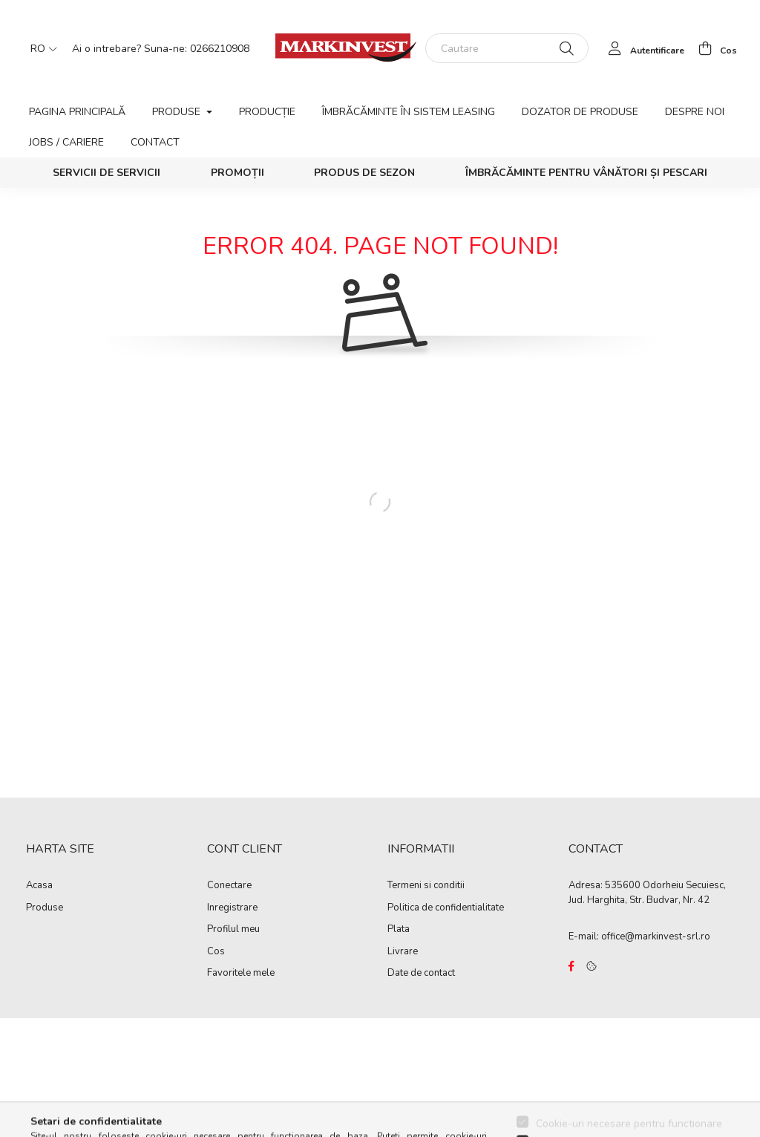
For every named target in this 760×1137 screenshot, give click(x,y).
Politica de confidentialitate (445, 908)
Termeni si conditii (426, 886)
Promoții (237, 173)
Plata (398, 930)
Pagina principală (77, 112)
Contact (155, 142)
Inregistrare (232, 908)
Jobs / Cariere (66, 142)
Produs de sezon (364, 173)
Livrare (402, 952)
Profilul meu (233, 930)
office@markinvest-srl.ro (655, 936)
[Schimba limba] (40, 48)
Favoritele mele (241, 974)
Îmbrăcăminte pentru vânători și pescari (586, 173)
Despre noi (694, 112)
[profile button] (642, 48)
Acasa (39, 886)
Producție (267, 112)
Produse (44, 908)
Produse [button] (177, 112)
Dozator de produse (580, 112)
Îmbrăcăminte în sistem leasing (408, 112)
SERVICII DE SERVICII (106, 173)
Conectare (229, 886)
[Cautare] (507, 48)
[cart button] (713, 48)
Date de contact (421, 974)
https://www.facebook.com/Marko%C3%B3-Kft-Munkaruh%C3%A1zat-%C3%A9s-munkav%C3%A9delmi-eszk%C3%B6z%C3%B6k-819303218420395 (571, 966)
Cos (216, 952)
